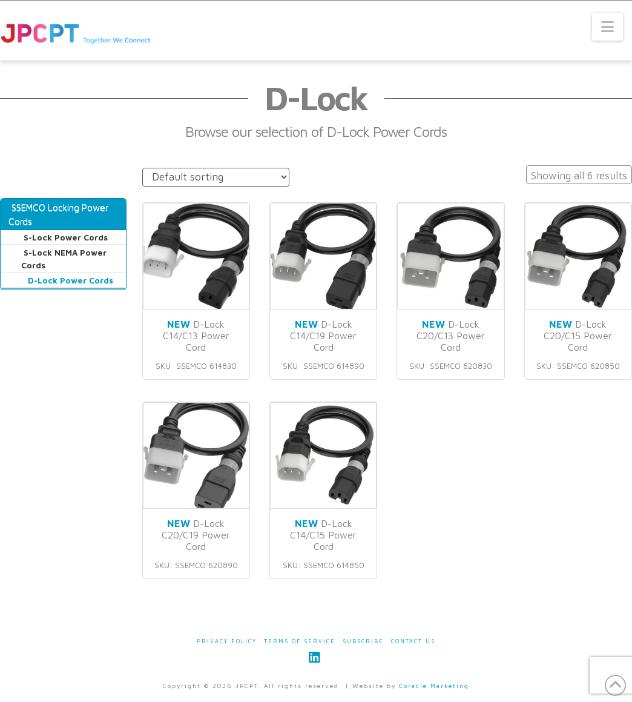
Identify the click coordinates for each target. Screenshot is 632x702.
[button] (607, 27)
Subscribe (363, 641)
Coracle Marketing (434, 685)
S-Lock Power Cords (66, 237)
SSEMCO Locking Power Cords (58, 214)
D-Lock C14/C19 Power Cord (323, 336)
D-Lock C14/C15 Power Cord (323, 535)
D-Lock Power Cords (70, 280)
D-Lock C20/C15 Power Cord (578, 336)
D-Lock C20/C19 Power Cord (196, 535)
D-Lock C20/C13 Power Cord (450, 336)
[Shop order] (215, 177)
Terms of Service (299, 641)
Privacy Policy (227, 641)
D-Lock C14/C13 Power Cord (196, 336)
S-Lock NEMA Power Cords (64, 259)
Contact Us (413, 641)
